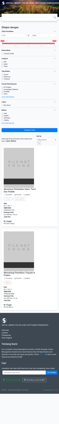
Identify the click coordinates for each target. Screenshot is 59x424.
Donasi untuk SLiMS (12, 380)
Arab (5, 113)
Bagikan (26, 195)
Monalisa (8, 199)
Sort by (38, 136)
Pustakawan (6, 335)
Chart (5, 94)
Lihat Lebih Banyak (8, 97)
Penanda (18, 194)
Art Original (7, 87)
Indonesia (7, 118)
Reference (7, 77)
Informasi (5, 330)
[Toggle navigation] (5, 7)
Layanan (5, 333)
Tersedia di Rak (9, 53)
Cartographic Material (11, 89)
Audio (6, 64)
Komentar (8, 195)
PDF (5, 62)
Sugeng (19, 199)
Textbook (7, 79)
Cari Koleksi (51, 372)
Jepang (6, 120)
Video (6, 66)
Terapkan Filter (29, 130)
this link (42, 354)
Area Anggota (7, 338)
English (6, 115)
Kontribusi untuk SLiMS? (34, 380)
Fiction (6, 74)
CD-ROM (6, 91)
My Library (7, 105)
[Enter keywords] (24, 373)
